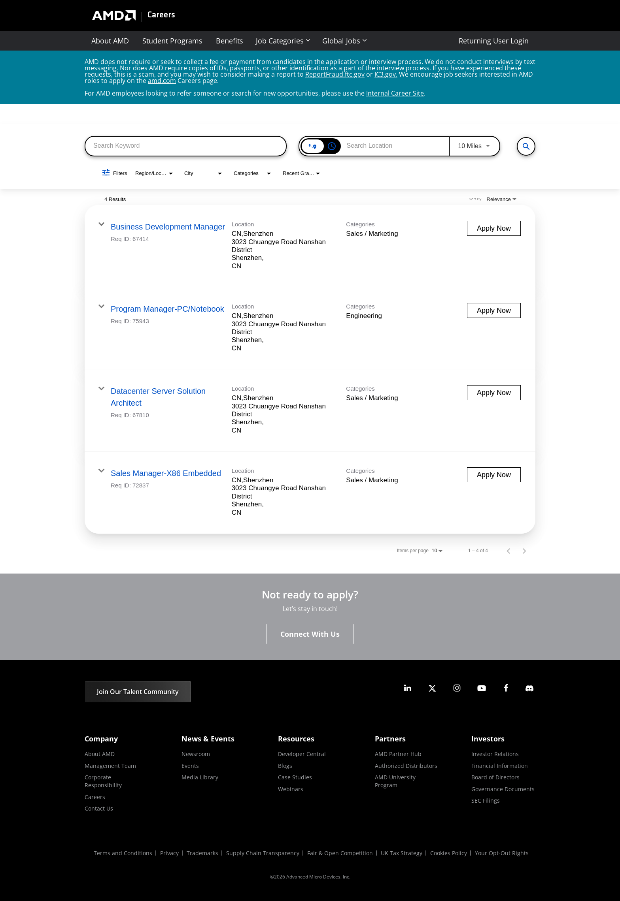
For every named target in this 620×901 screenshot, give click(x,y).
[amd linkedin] (408, 688)
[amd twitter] (432, 688)
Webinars (290, 789)
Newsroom (195, 754)
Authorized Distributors (406, 765)
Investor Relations (495, 754)
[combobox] (185, 145)
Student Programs (172, 40)
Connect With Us (310, 634)
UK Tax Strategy (401, 853)
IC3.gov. (385, 74)
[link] (310, 246)
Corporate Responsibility (103, 781)
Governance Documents (503, 789)
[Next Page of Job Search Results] (524, 551)
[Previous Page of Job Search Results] (508, 551)
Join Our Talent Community (138, 691)
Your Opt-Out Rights (502, 853)
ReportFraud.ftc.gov (335, 74)
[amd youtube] (481, 688)
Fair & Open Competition (340, 853)
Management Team (110, 765)
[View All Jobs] (526, 146)
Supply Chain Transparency (262, 853)
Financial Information (499, 765)
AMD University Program (395, 781)
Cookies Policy (448, 853)
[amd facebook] (506, 688)
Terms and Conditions (123, 853)
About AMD (110, 40)
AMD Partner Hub (398, 754)
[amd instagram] (457, 688)
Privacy (169, 853)
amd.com (162, 80)
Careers (161, 15)
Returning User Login (494, 40)
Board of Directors (495, 777)
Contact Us (99, 808)
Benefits (229, 40)
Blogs (285, 765)
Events (190, 765)
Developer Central (302, 754)
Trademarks (202, 853)
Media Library (199, 777)
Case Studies (295, 777)
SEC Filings (485, 800)
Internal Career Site (395, 93)
